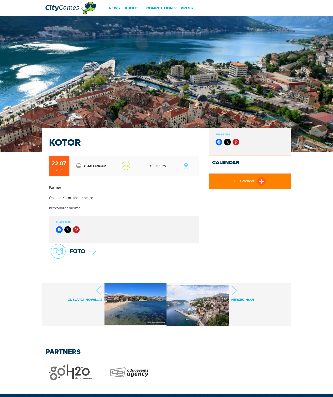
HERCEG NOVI (242, 293)
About (131, 8)
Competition (159, 8)
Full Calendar (250, 181)
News (114, 8)
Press (187, 8)
